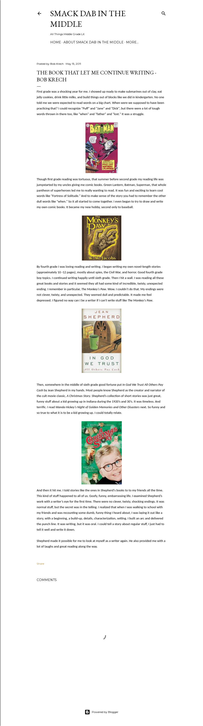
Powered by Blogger (101, 712)
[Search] (163, 12)
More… (132, 42)
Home (55, 42)
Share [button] (40, 563)
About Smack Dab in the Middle (93, 42)
